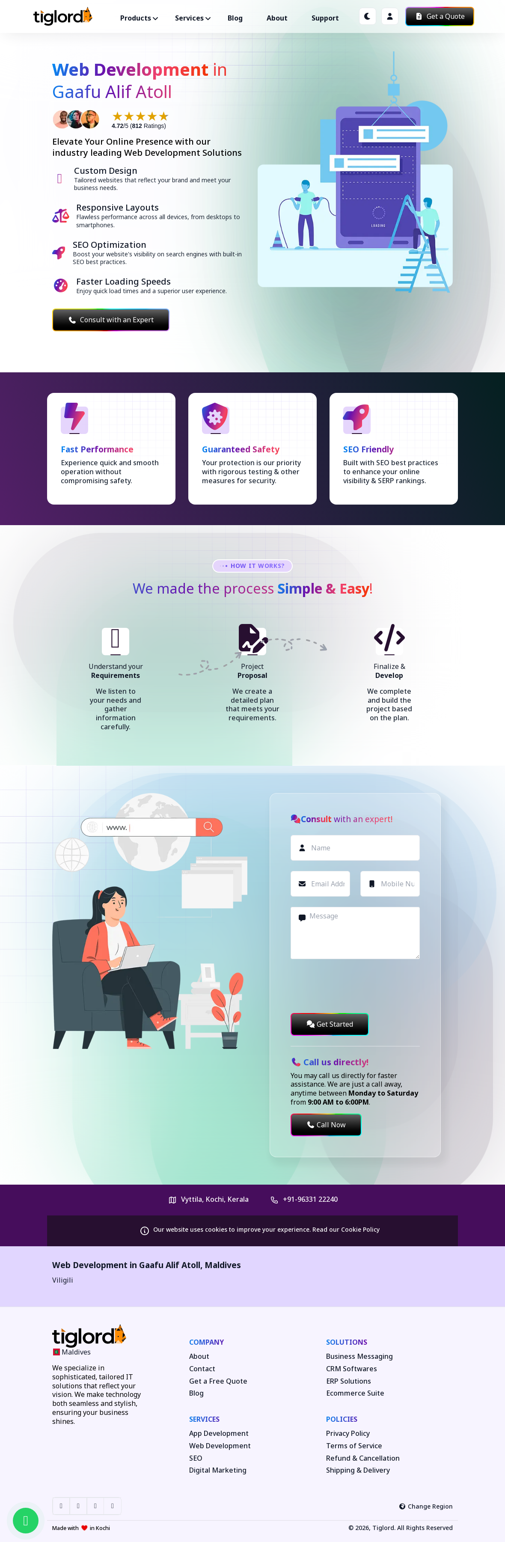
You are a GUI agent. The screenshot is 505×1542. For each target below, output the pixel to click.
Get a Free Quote (218, 1381)
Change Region (426, 1506)
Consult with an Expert (111, 319)
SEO (195, 1458)
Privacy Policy (348, 1433)
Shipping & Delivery (358, 1470)
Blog (235, 18)
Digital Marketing (218, 1470)
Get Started (329, 1024)
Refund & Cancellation (363, 1458)
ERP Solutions (348, 1381)
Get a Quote (440, 16)
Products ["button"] (135, 18)
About (277, 18)
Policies (341, 1419)
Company (206, 1342)
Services (204, 1419)
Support (325, 18)
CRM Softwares (351, 1368)
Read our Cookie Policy (346, 1229)
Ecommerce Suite (355, 1393)
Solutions (346, 1342)
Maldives (223, 1265)
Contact (202, 1368)
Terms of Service (354, 1445)
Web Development (220, 1445)
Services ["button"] (189, 18)
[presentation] (356, 986)
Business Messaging (359, 1356)
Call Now (326, 1124)
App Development (219, 1433)
